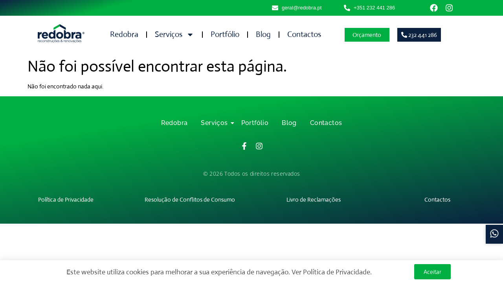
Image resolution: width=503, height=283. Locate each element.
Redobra (124, 34)
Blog (263, 34)
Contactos (304, 34)
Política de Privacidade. (337, 273)
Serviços (174, 34)
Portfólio (225, 34)
